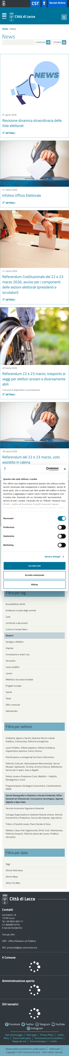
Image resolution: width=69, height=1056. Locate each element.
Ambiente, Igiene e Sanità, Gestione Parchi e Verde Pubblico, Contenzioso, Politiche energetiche (30, 739)
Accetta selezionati (34, 575)
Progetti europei (13, 685)
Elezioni (9, 635)
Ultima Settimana (14, 870)
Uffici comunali (13, 704)
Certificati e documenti (17, 623)
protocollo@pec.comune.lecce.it (22, 947)
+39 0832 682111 (14, 921)
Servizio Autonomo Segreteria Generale (25, 808)
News (13, 29)
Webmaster (54, 1049)
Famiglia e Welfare (14, 641)
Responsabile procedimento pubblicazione (26, 1049)
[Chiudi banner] (65, 469)
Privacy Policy (47, 1035)
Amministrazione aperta (18, 980)
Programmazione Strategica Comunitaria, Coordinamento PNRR (33, 787)
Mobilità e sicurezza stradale (19, 679)
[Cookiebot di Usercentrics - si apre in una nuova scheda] (46, 469)
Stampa (59, 42)
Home (5, 29)
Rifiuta (34, 584)
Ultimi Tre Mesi (13, 883)
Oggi (8, 864)
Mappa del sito (19, 1041)
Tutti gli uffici (8, 934)
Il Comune (9, 957)
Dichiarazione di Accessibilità (48, 1038)
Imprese (9, 648)
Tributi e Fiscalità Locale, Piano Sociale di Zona (28, 824)
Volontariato (11, 711)
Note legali (31, 1035)
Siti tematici (10, 1004)
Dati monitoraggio (14, 1035)
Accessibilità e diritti (15, 604)
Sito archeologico (38, 1041)
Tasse (8, 698)
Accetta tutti (34, 566)
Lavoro (9, 673)
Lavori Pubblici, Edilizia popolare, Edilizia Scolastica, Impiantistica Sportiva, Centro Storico (30, 749)
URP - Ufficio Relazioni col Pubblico (19, 941)
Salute (9, 692)
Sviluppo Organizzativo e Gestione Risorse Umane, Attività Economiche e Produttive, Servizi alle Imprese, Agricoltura (34, 816)
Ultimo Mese (12, 876)
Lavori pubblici (13, 667)
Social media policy (22, 1038)
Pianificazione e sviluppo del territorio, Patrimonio (30, 757)
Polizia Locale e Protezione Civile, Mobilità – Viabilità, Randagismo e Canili (31, 778)
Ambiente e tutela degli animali (21, 610)
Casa (8, 616)
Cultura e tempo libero (16, 629)
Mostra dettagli (52, 556)
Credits (53, 1041)
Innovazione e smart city (17, 654)
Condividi (42, 42)
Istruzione (10, 660)
